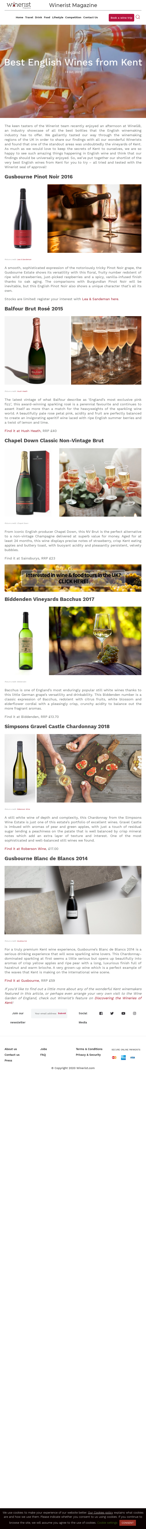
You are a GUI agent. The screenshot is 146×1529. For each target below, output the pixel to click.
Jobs (43, 1049)
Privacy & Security (88, 1054)
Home (19, 17)
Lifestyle (57, 17)
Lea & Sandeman (24, 259)
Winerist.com (85, 1068)
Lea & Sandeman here (100, 299)
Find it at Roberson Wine (25, 849)
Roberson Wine (23, 809)
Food (47, 17)
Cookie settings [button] (107, 1522)
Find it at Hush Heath (22, 431)
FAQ (43, 1054)
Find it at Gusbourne (22, 980)
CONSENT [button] (128, 1522)
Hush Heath (22, 391)
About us (11, 1049)
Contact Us (90, 17)
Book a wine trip (121, 17)
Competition (73, 17)
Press (8, 1060)
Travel (29, 17)
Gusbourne (22, 941)
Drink (38, 17)
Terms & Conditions (89, 1049)
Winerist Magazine (73, 5)
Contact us (12, 1054)
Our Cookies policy (100, 1512)
